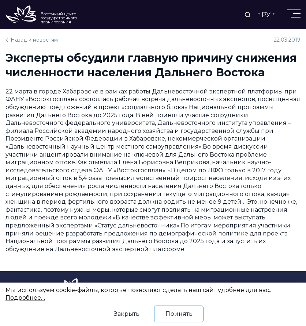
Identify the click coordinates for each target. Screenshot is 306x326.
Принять (179, 313)
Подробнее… (25, 297)
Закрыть (126, 313)
